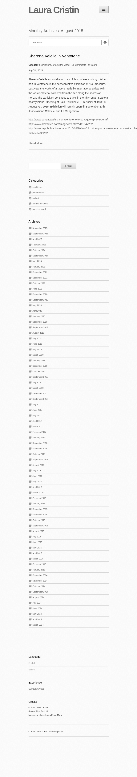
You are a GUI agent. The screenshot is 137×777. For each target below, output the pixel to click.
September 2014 (40, 592)
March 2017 (38, 426)
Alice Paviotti (42, 711)
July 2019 (37, 338)
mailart (36, 198)
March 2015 (38, 559)
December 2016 (40, 443)
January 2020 (39, 316)
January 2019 (39, 360)
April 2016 (37, 487)
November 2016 (40, 448)
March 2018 (38, 388)
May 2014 (37, 614)
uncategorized (39, 209)
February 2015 (39, 564)
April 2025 (37, 239)
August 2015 (38, 531)
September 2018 (40, 377)
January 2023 (39, 267)
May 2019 (37, 349)
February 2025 (39, 245)
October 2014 (39, 586)
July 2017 (37, 404)
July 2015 (37, 537)
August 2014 (38, 597)
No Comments (78, 65)
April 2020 (37, 311)
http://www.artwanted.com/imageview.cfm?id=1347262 (61, 124)
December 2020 (40, 294)
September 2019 (40, 327)
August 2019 (38, 333)
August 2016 (38, 465)
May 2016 (37, 481)
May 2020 (37, 305)
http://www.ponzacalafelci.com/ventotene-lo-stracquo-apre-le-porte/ (68, 119)
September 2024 (40, 256)
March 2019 (38, 355)
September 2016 (40, 459)
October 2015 (39, 520)
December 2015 (40, 509)
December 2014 (40, 575)
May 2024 (37, 261)
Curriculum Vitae (36, 689)
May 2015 (37, 548)
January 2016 (39, 503)
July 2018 (37, 382)
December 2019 (40, 322)
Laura (94, 65)
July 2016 (37, 470)
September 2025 (40, 234)
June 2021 (37, 289)
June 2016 (37, 476)
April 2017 (37, 421)
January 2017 (39, 437)
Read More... (37, 143)
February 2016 (39, 498)
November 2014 (40, 581)
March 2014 (38, 625)
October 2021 (39, 283)
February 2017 (39, 432)
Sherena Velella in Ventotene (54, 56)
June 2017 (37, 410)
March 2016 (38, 492)
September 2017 (40, 399)
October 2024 (39, 250)
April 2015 (37, 553)
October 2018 (39, 371)
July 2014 (37, 603)
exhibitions (45, 65)
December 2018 (40, 366)
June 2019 (37, 344)
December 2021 (40, 278)
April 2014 (37, 619)
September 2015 (40, 526)
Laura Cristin (54, 10)
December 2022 (40, 272)
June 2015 (37, 542)
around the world (61, 65)
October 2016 (39, 454)
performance (38, 192)
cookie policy (56, 731)
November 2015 (40, 515)
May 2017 (37, 415)
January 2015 (39, 570)
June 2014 (37, 608)
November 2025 (40, 228)
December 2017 (40, 393)
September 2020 (40, 300)
